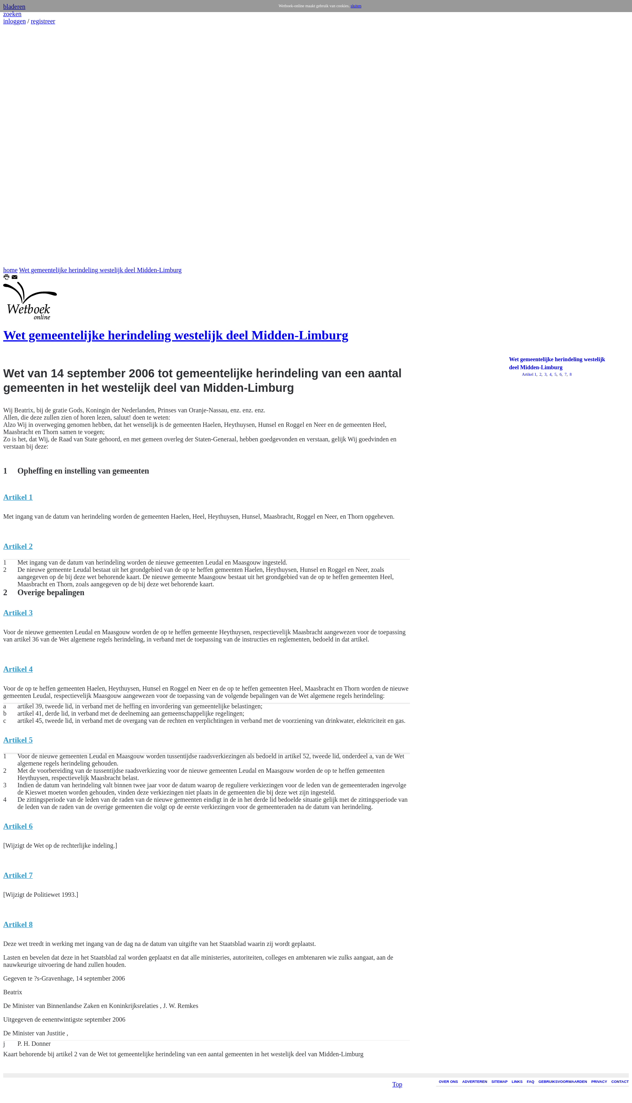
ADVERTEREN (474, 1082)
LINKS (517, 1082)
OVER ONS (448, 1082)
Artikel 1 (529, 374)
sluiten (356, 6)
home (10, 270)
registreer (43, 21)
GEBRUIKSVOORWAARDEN (562, 1082)
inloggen (14, 21)
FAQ (530, 1082)
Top (397, 1029)
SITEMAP (499, 1082)
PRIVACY (599, 1082)
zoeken (12, 13)
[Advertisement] (27, 146)
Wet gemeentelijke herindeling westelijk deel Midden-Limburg (100, 270)
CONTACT (620, 1082)
